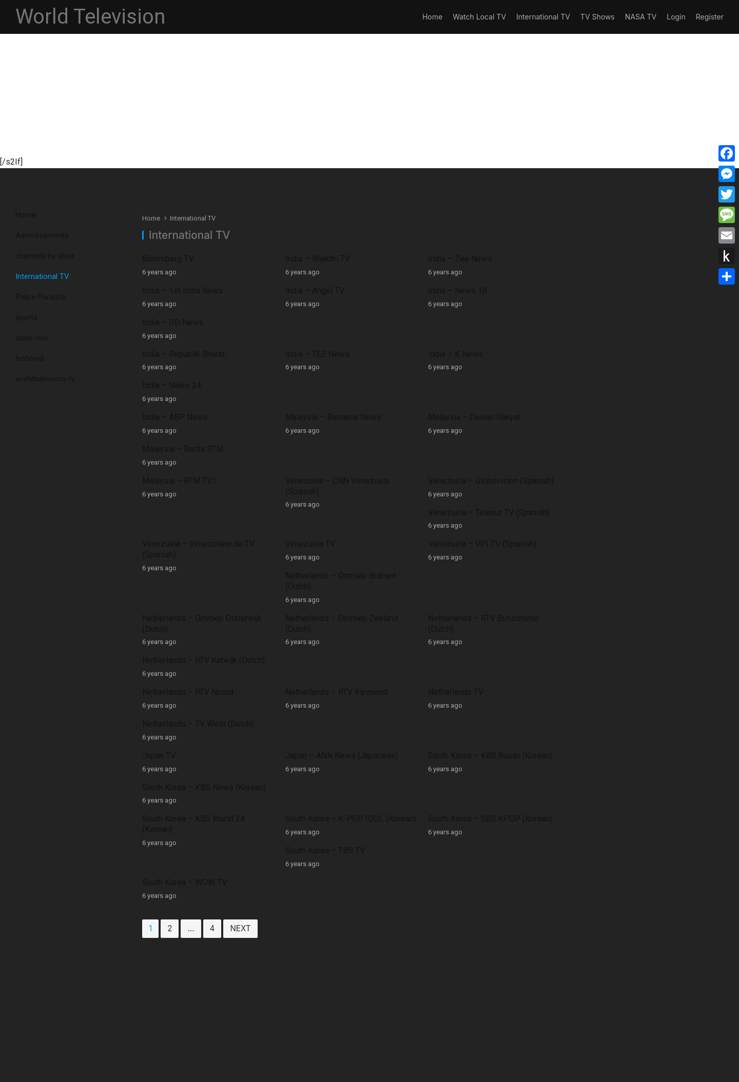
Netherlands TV (449, 512)
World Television (90, 17)
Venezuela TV (307, 428)
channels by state (45, 256)
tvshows (29, 358)
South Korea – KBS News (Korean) (623, 544)
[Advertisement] (308, 84)
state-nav (31, 338)
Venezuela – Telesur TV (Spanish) (622, 385)
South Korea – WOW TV (184, 618)
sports (26, 317)
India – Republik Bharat (183, 322)
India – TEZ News (314, 322)
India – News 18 (450, 290)
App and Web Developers (428, 1072)
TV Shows (597, 16)
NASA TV (640, 16)
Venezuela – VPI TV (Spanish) (475, 428)
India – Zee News (453, 259)
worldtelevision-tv (45, 379)
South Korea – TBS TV (600, 576)
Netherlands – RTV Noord (188, 512)
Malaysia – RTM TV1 (179, 385)
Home (432, 16)
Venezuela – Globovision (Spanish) (484, 385)
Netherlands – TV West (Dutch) (616, 512)
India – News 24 (590, 322)
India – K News (448, 322)
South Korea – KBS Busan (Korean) (483, 544)
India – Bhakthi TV (314, 259)
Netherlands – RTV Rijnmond (333, 512)
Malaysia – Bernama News (330, 354)
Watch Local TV (479, 16)
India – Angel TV (311, 290)
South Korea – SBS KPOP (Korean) (483, 576)
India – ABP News (175, 354)
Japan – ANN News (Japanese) (338, 544)
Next (240, 664)
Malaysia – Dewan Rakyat (467, 354)
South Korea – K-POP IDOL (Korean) (347, 576)
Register (710, 16)
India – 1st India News (182, 290)
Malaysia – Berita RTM (601, 354)
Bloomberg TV (167, 259)
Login (676, 16)
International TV (543, 16)
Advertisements (42, 235)
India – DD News (591, 290)
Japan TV (159, 544)
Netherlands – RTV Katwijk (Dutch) (622, 470)
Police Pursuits (40, 297)
